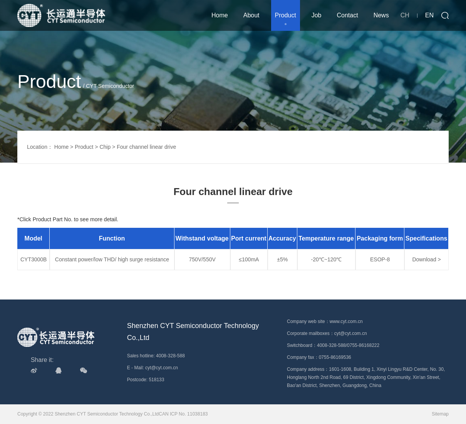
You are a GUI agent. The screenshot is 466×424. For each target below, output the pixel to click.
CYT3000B (33, 259)
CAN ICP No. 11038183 (183, 414)
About (251, 15)
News (381, 15)
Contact (347, 15)
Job (317, 15)
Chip (105, 147)
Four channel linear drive (146, 147)
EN (429, 15)
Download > (426, 259)
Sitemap (440, 414)
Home (219, 15)
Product (285, 15)
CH (405, 15)
